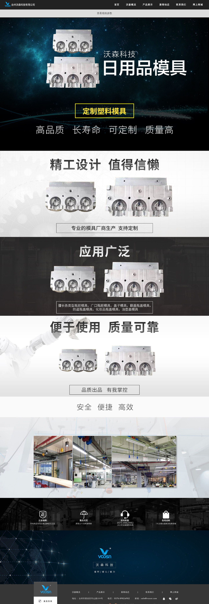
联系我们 (150, 592)
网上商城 (174, 592)
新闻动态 (125, 592)
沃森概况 (76, 592)
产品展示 (101, 592)
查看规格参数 (104, 13)
